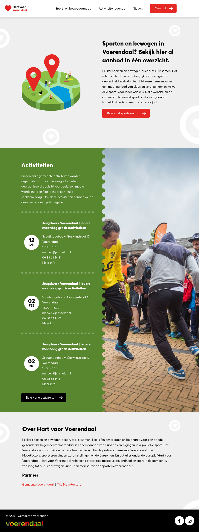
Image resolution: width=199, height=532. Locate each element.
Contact (165, 7)
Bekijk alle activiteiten (45, 396)
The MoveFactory (69, 484)
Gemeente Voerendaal (38, 484)
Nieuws (138, 8)
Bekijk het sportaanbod (127, 112)
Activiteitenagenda (112, 8)
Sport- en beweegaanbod (73, 8)
